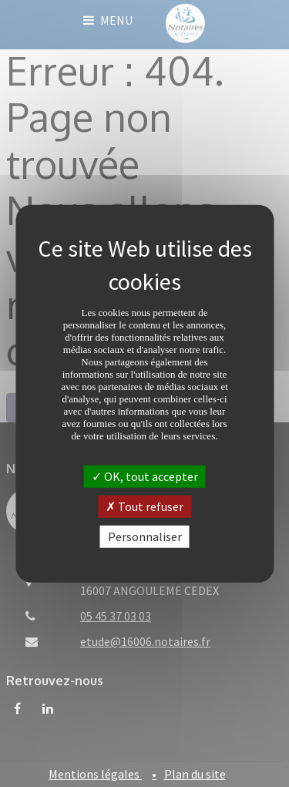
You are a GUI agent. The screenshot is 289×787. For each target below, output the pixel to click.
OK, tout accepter (145, 475)
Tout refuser (144, 505)
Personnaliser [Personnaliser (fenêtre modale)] (145, 536)
